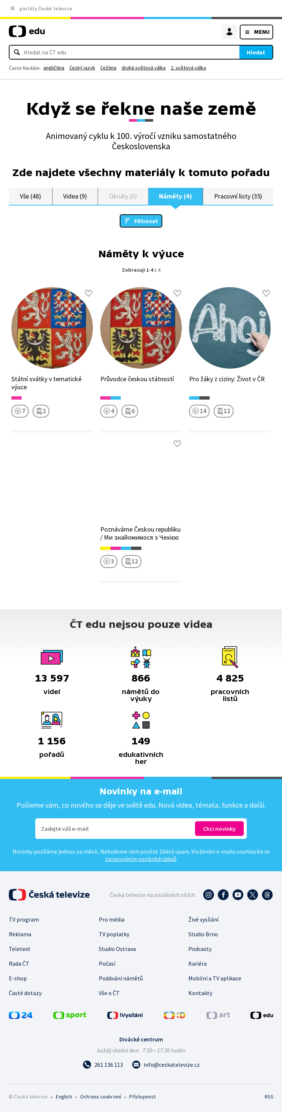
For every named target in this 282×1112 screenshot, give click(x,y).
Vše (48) (30, 196)
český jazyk (82, 67)
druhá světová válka (144, 67)
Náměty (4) (175, 196)
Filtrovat (146, 221)
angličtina (53, 67)
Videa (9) (75, 196)
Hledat (256, 52)
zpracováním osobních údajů (140, 858)
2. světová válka (188, 67)
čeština (108, 67)
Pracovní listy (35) (238, 196)
